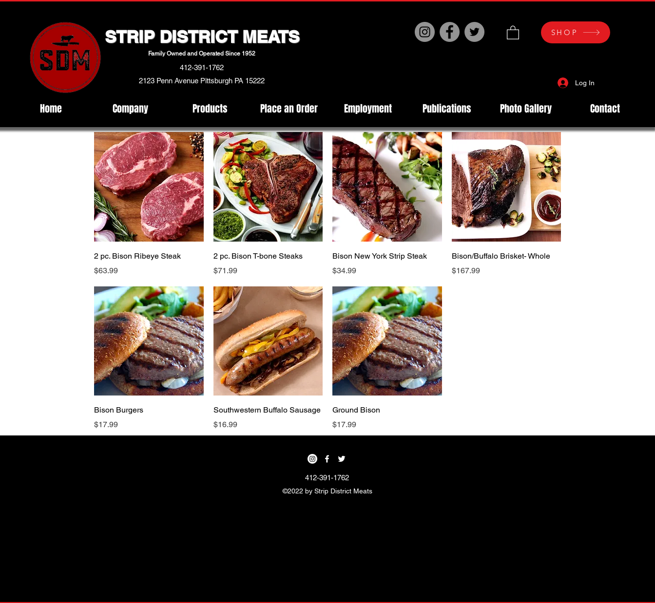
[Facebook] (450, 32)
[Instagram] (425, 32)
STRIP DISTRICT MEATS (202, 36)
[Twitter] (474, 32)
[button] (513, 32)
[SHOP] (575, 32)
